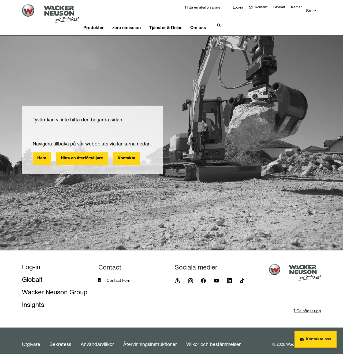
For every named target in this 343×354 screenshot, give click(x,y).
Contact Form (119, 273)
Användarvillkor (97, 337)
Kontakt (264, 7)
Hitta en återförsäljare (206, 7)
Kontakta (126, 152)
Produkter (103, 20)
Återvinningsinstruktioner (150, 337)
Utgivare (31, 337)
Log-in (241, 7)
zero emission (138, 20)
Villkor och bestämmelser (213, 337)
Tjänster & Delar (180, 20)
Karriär (300, 7)
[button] (316, 8)
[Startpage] (54, 13)
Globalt (283, 7)
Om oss (215, 20)
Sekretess (60, 337)
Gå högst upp (307, 304)
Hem (41, 152)
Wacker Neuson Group (54, 285)
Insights (33, 298)
